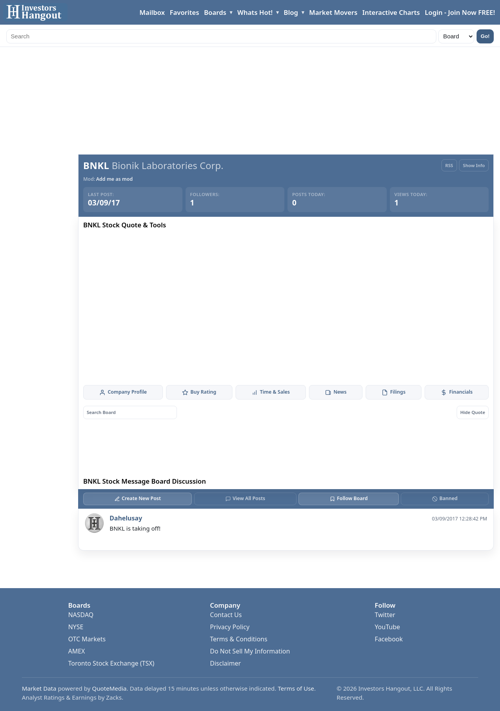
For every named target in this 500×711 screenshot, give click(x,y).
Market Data (39, 688)
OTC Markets (86, 639)
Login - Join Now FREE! (460, 12)
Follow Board (349, 498)
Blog (291, 12)
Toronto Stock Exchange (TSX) (111, 663)
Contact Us (226, 614)
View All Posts (245, 498)
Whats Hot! (255, 12)
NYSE (75, 627)
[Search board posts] (130, 412)
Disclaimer (225, 663)
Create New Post (137, 498)
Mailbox (152, 12)
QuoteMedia (109, 688)
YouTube (387, 627)
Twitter (385, 614)
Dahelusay (126, 518)
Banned (444, 498)
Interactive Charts (391, 12)
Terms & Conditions (239, 639)
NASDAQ (80, 614)
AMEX (76, 651)
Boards (215, 12)
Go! (485, 36)
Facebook (389, 639)
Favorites (184, 12)
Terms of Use (296, 688)
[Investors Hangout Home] (35, 12)
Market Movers (333, 12)
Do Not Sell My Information (250, 651)
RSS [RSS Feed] (449, 165)
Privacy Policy (230, 627)
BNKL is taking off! (135, 528)
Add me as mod (114, 179)
